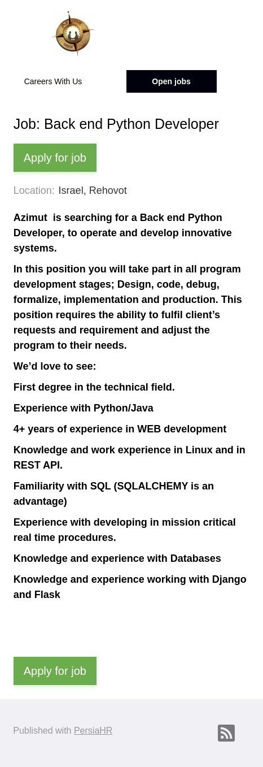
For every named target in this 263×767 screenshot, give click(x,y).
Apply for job (55, 157)
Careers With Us (53, 81)
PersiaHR (93, 730)
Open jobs (171, 81)
